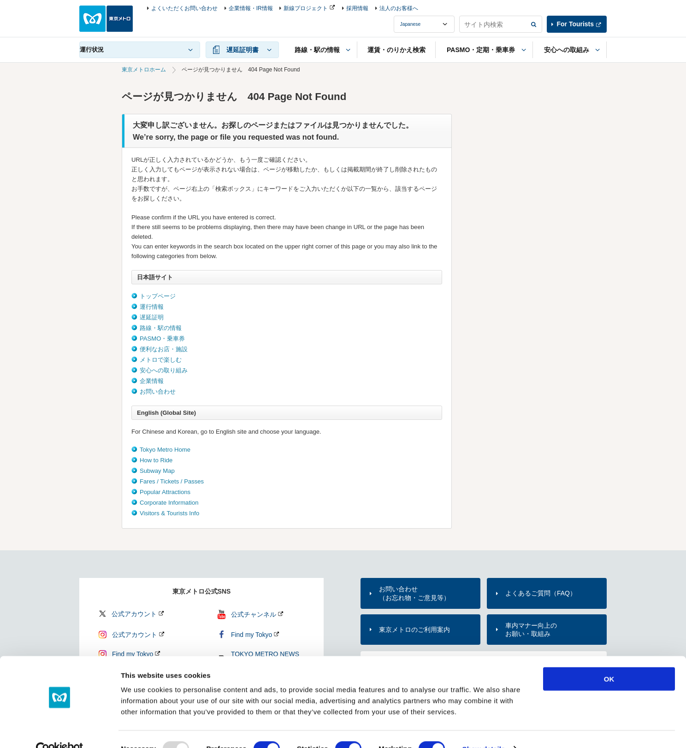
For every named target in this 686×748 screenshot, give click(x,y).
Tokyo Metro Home (165, 449)
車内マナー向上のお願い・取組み (531, 629)
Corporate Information (169, 502)
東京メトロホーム (144, 69)
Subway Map (157, 470)
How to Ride (156, 460)
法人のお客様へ (398, 8)
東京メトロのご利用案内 (414, 629)
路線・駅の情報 (161, 327)
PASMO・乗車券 (162, 338)
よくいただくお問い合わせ (184, 8)
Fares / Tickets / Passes (172, 481)
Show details (483, 730)
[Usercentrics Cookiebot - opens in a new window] (59, 730)
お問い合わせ (158, 391)
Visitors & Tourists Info (169, 513)
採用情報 (357, 8)
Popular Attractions (165, 492)
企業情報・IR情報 (251, 8)
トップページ (158, 296)
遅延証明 (152, 317)
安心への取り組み (164, 370)
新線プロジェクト (306, 8)
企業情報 (152, 380)
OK (609, 660)
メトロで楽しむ (161, 359)
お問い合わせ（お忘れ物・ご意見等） (414, 593)
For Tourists (575, 24)
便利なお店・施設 (164, 349)
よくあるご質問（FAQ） (540, 593)
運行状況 (92, 49)
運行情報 (152, 306)
